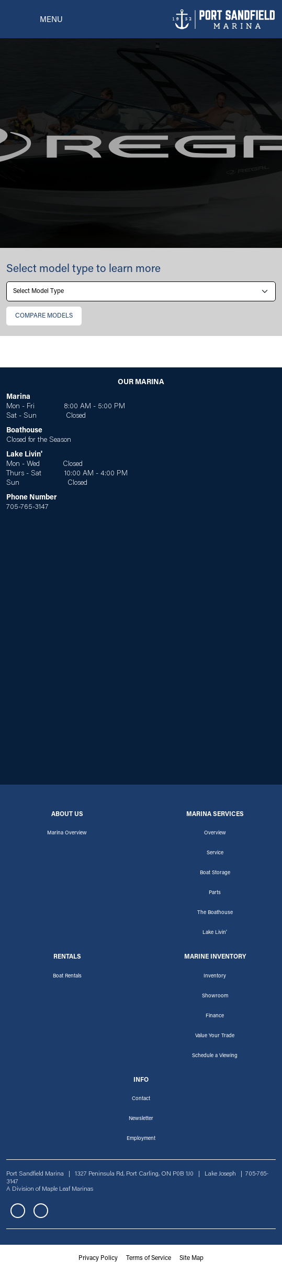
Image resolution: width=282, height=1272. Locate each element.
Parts (215, 893)
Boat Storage (215, 873)
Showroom (215, 996)
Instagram (40, 1210)
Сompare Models (44, 316)
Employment (141, 1138)
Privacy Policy (98, 1258)
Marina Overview (67, 833)
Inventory (215, 976)
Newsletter (141, 1119)
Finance (215, 1016)
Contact (141, 1099)
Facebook (17, 1210)
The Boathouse (215, 913)
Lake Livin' (214, 933)
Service (215, 853)
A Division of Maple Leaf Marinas (49, 1189)
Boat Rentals (67, 976)
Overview (215, 833)
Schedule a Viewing (215, 1056)
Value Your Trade (214, 1036)
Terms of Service (148, 1258)
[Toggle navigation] (34, 19)
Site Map (191, 1258)
